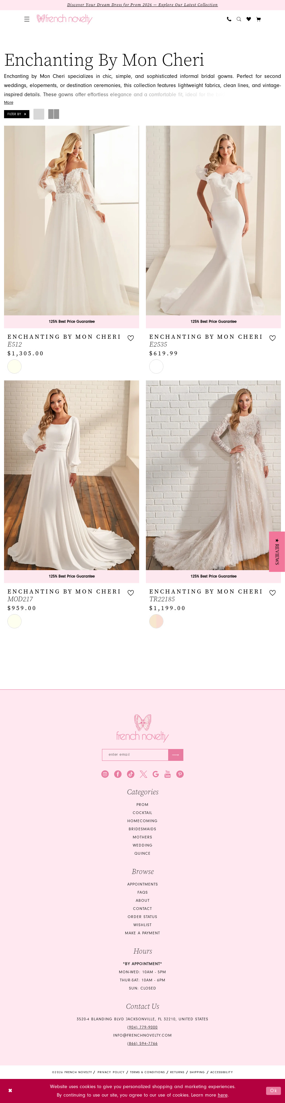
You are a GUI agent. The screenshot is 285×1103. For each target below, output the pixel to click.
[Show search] (239, 19)
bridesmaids (142, 829)
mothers (142, 837)
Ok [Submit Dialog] (274, 1091)
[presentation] (71, 227)
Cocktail (142, 813)
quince (142, 853)
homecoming (142, 821)
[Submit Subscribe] (175, 755)
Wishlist (142, 925)
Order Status (142, 917)
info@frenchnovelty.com (142, 1035)
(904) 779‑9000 (142, 1027)
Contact (142, 909)
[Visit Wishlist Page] (249, 19)
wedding (143, 845)
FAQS (142, 892)
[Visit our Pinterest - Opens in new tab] (180, 774)
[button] (27, 19)
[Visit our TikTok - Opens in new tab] (131, 774)
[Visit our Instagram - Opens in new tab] (105, 774)
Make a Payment (142, 933)
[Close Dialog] (10, 1091)
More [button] (8, 103)
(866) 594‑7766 (142, 1043)
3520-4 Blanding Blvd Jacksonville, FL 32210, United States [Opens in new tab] (142, 1019)
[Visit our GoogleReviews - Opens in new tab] (155, 774)
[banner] (65, 19)
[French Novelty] (143, 728)
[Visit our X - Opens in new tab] (143, 774)
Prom (142, 805)
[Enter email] (142, 755)
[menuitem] (27, 19)
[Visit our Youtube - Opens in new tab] (167, 774)
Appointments (142, 884)
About (143, 900)
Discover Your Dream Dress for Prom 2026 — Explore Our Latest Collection (142, 5)
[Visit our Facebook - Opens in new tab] (118, 774)
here (223, 1095)
